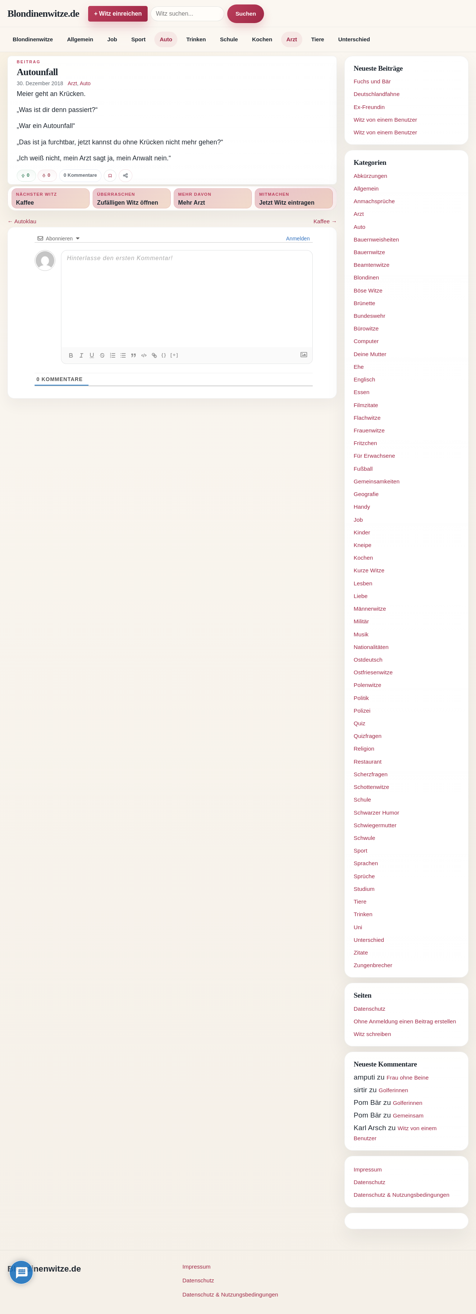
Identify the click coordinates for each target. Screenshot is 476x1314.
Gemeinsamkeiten (377, 481)
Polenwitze (367, 685)
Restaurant (368, 761)
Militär (361, 621)
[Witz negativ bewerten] (47, 176)
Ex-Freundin (369, 107)
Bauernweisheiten (376, 239)
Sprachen (366, 863)
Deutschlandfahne (377, 94)
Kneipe (363, 545)
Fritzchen (365, 443)
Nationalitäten (371, 647)
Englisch (364, 379)
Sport (138, 39)
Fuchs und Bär (372, 81)
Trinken (196, 39)
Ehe (359, 367)
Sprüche (364, 876)
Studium (364, 889)
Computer (366, 341)
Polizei (362, 710)
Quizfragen (368, 736)
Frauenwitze (369, 430)
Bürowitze (366, 328)
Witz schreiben (372, 1034)
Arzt (291, 39)
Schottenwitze (371, 787)
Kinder (362, 532)
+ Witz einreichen (118, 13)
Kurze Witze (369, 570)
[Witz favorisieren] (110, 176)
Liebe (361, 596)
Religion (364, 748)
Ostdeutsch (368, 659)
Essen (362, 392)
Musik (361, 634)
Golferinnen (393, 1090)
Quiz (360, 723)
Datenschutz (369, 1009)
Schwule (364, 838)
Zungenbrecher (373, 965)
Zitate (361, 952)
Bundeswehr (369, 316)
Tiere (317, 39)
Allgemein (80, 39)
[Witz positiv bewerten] (26, 176)
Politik (361, 698)
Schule (229, 39)
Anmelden (297, 239)
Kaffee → (325, 221)
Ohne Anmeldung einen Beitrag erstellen (405, 1021)
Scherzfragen (370, 774)
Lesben (363, 583)
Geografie (366, 494)
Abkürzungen (370, 176)
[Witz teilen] (125, 175)
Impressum (368, 1169)
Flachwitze (367, 418)
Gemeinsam (408, 1115)
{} (164, 355)
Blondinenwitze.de (43, 13)
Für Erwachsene (374, 456)
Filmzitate (366, 405)
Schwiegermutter (375, 825)
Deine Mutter (370, 354)
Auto (166, 39)
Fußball (363, 469)
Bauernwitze (369, 252)
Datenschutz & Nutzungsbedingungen (402, 1195)
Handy (362, 506)
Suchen (245, 13)
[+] (174, 355)
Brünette (364, 303)
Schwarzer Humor (376, 812)
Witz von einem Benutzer (385, 119)
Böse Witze (368, 290)
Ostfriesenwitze (373, 672)
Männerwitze (370, 608)
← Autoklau (21, 221)
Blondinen (366, 277)
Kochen (262, 39)
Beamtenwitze (371, 265)
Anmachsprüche (374, 201)
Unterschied (354, 39)
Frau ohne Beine (407, 1077)
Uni (358, 927)
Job (112, 39)
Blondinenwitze (33, 39)
